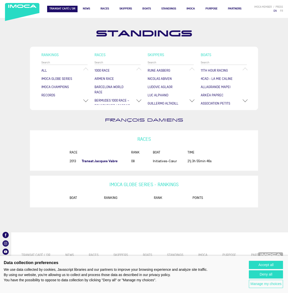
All (44, 70)
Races (104, 8)
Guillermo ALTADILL (163, 103)
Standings (168, 8)
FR (281, 10)
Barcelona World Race (109, 89)
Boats (146, 8)
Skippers (125, 8)
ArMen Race (104, 79)
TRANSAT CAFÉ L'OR (62, 8)
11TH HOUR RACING (214, 70)
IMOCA (191, 8)
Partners (234, 8)
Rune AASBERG (159, 70)
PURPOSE (211, 8)
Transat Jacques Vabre (100, 161)
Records (48, 95)
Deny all (266, 274)
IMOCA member (263, 6)
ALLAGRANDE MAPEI (215, 87)
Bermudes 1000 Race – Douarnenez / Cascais (112, 103)
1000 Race (102, 70)
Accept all (266, 265)
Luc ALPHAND (158, 95)
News (86, 8)
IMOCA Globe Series (56, 79)
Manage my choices (266, 284)
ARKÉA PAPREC (212, 95)
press (279, 6)
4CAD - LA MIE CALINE (217, 79)
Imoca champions (55, 87)
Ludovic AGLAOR (160, 87)
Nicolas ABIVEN (160, 79)
